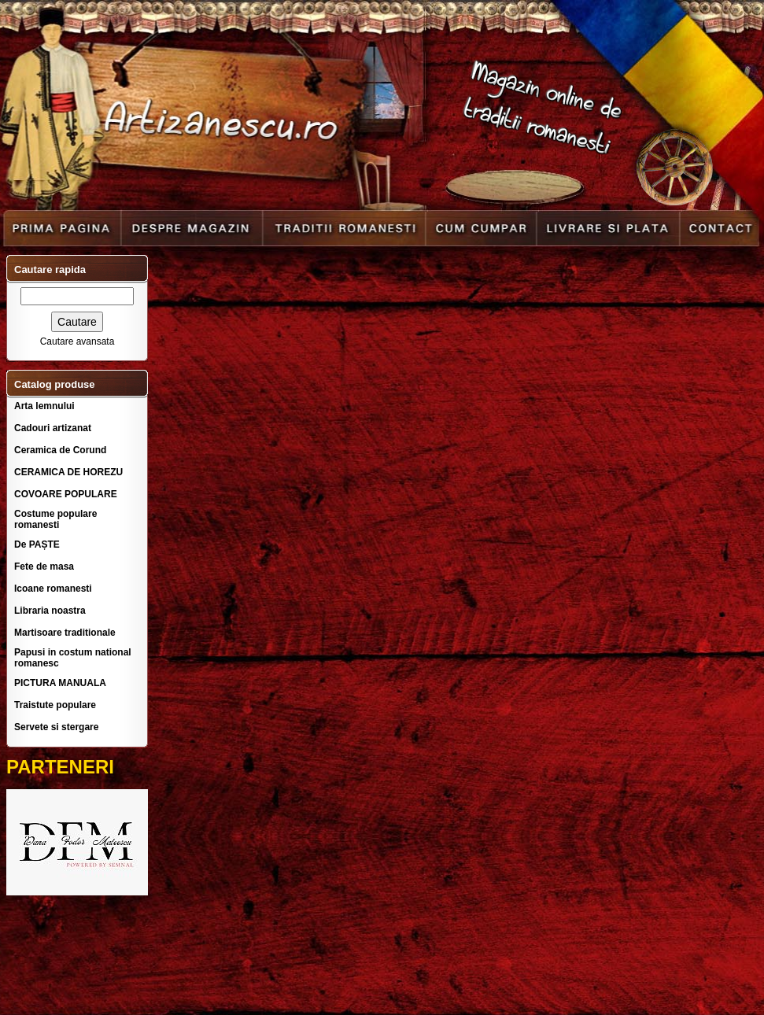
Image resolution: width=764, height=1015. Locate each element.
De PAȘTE (37, 544)
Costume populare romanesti (55, 519)
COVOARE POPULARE (65, 494)
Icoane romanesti (53, 588)
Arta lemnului (44, 406)
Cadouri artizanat (52, 428)
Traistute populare (55, 704)
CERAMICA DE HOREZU (68, 472)
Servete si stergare (56, 727)
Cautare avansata (77, 341)
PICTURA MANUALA (60, 682)
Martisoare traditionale (65, 632)
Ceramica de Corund (60, 450)
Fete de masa (44, 566)
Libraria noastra (50, 610)
